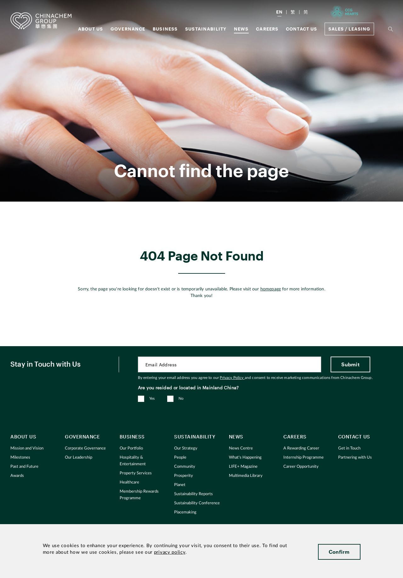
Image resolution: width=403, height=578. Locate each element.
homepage (270, 289)
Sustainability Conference (197, 503)
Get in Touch (349, 448)
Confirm (339, 552)
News (241, 28)
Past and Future (24, 467)
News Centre (241, 448)
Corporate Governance (85, 448)
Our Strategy (185, 448)
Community (184, 467)
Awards (17, 476)
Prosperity (183, 476)
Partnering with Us (355, 457)
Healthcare (129, 482)
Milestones (20, 457)
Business (165, 28)
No (181, 398)
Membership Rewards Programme (139, 494)
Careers (267, 28)
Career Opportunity (301, 467)
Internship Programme (303, 457)
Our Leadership (78, 457)
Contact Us (301, 28)
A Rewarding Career (301, 448)
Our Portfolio (131, 448)
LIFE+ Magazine (243, 467)
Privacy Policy (232, 378)
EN (279, 11)
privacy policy (169, 552)
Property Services (136, 473)
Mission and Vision (26, 448)
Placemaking (185, 512)
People (180, 457)
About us (90, 28)
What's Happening (245, 457)
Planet (179, 485)
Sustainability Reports (193, 494)
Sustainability (205, 28)
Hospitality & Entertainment (133, 460)
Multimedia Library (246, 476)
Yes (152, 398)
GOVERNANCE (128, 28)
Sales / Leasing (349, 28)
